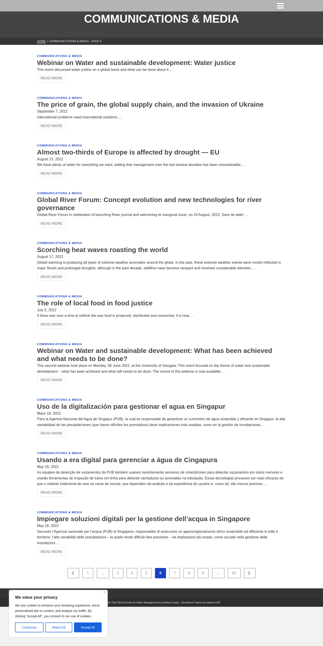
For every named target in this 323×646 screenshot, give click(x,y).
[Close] (105, 592)
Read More (52, 78)
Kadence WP (213, 602)
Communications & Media (59, 56)
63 (234, 573)
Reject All (58, 627)
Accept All (88, 627)
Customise (29, 627)
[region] (58, 613)
